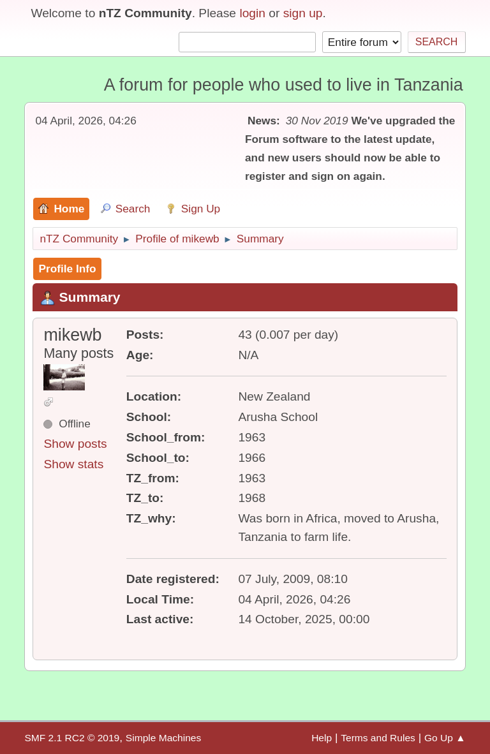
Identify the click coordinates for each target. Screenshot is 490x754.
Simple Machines (163, 737)
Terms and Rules (378, 737)
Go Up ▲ (445, 737)
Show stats (73, 464)
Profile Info (67, 268)
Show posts (75, 443)
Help (321, 737)
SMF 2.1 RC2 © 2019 (71, 737)
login (252, 13)
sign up (303, 13)
